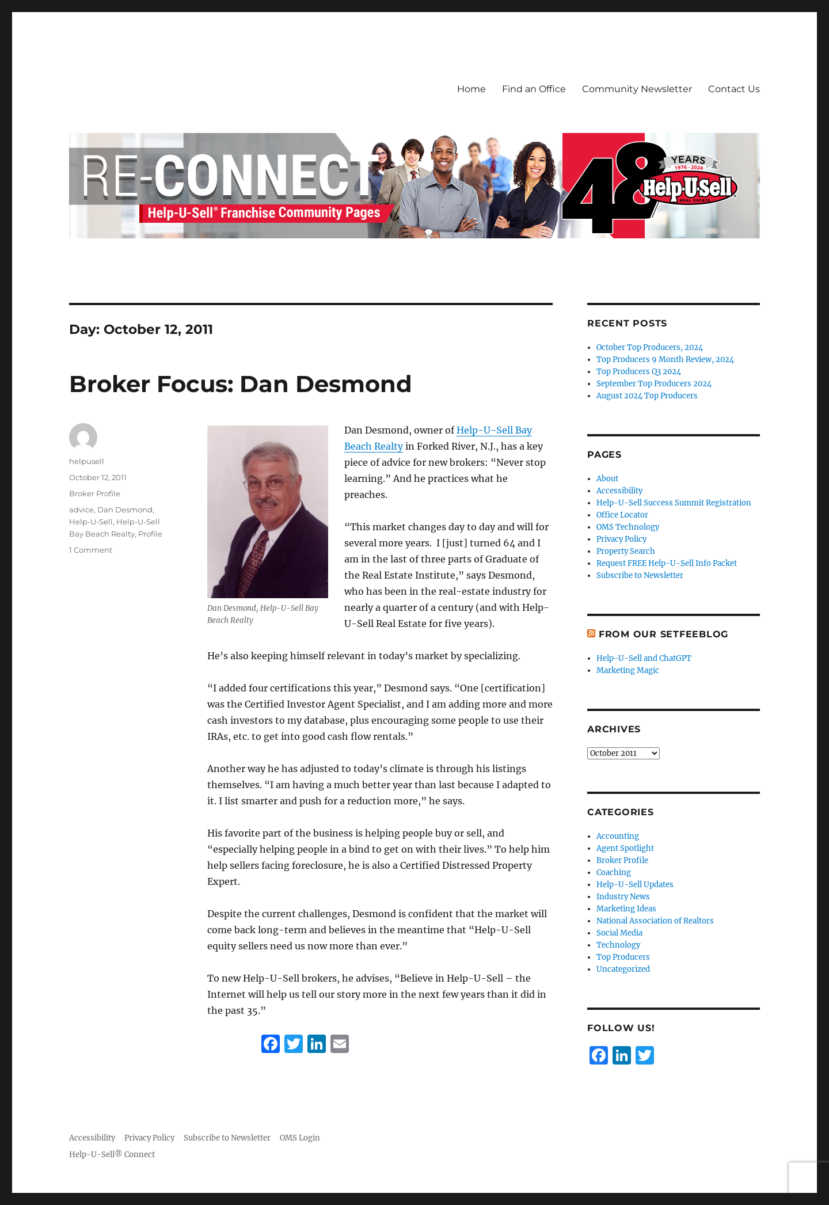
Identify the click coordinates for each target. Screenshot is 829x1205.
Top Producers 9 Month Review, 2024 (665, 359)
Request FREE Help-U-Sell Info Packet (666, 563)
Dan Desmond (125, 509)
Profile (150, 533)
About (607, 479)
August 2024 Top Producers (647, 396)
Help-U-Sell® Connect (112, 1155)
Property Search (625, 551)
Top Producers (623, 957)
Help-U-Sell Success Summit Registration (673, 503)
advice (81, 509)
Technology (618, 945)
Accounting (617, 836)
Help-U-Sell (91, 521)
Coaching (613, 872)
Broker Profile (94, 493)
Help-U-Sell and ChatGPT (643, 658)
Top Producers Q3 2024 (638, 372)
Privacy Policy (621, 539)
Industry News (623, 897)
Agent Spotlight (625, 848)
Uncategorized (623, 969)
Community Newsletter (637, 88)
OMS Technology (627, 527)
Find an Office (534, 88)
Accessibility (619, 491)
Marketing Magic (627, 670)
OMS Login (300, 1138)
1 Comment (90, 549)
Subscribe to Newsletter (639, 575)
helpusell (86, 461)
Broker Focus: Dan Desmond (240, 384)
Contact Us (734, 88)
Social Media (619, 933)
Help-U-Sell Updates (635, 885)
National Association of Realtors (655, 921)
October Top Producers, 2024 (649, 347)
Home (471, 88)
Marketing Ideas (626, 909)
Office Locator (622, 515)
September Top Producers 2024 (654, 384)
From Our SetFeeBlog (663, 634)
